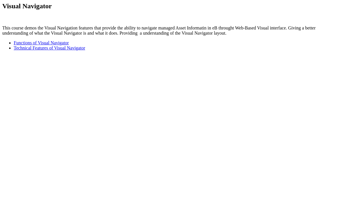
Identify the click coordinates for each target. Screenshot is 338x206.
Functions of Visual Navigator (41, 42)
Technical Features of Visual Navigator (49, 47)
